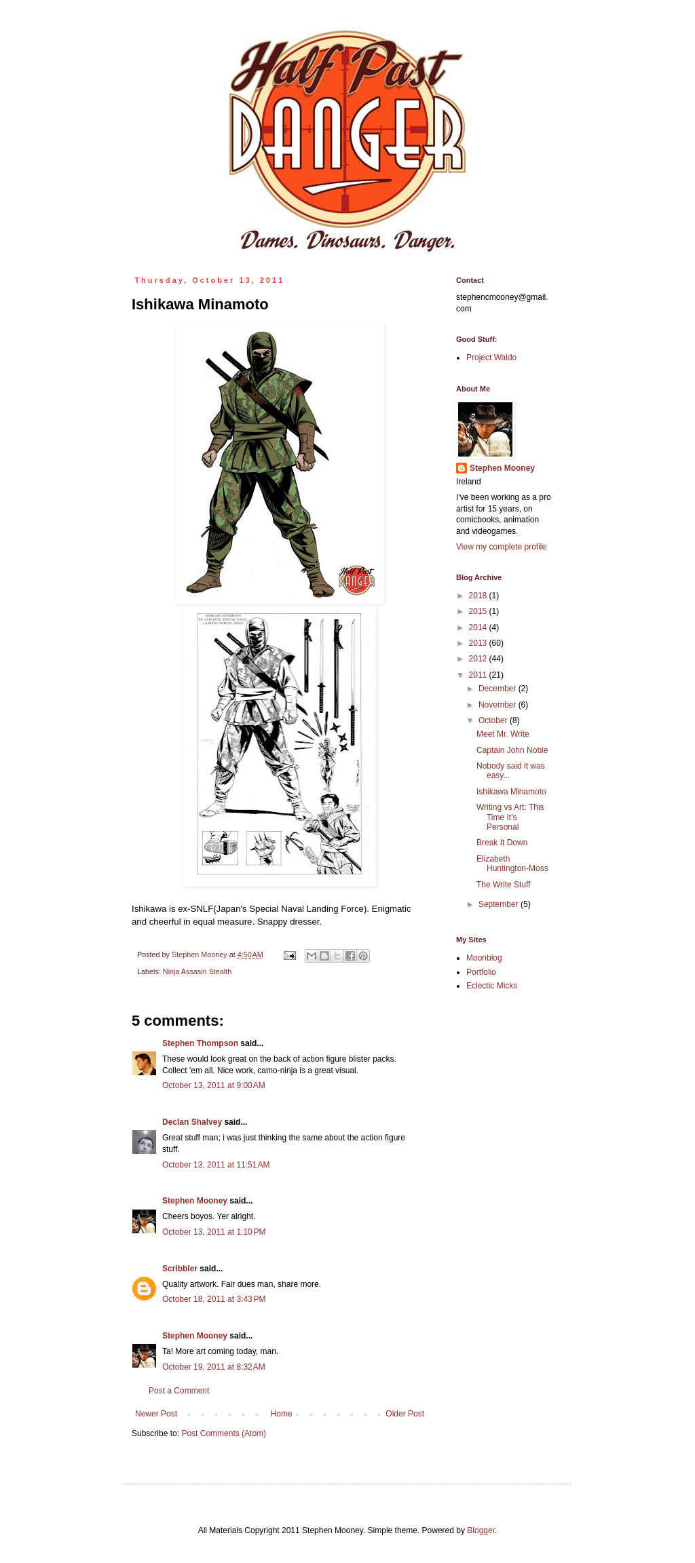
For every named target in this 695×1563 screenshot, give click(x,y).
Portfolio (481, 972)
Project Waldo (491, 357)
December (498, 688)
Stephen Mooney (194, 1200)
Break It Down (501, 842)
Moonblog (484, 958)
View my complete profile (501, 547)
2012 (479, 658)
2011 (479, 675)
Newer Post (156, 1414)
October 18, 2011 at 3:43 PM (213, 1299)
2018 (479, 595)
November (498, 705)
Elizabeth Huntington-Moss (512, 863)
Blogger (481, 1530)
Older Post (405, 1414)
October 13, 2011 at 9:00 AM (213, 1085)
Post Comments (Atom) (223, 1433)
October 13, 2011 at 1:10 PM (213, 1232)
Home (282, 1414)
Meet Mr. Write (502, 734)
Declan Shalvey (192, 1122)
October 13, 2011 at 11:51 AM (215, 1165)
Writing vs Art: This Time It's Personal (510, 817)
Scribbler (180, 1268)
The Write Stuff (503, 884)
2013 (479, 643)
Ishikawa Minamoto (511, 791)
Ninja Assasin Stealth (197, 971)
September (499, 904)
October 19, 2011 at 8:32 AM (213, 1367)
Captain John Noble (512, 750)
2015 (479, 611)
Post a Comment (179, 1390)
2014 (479, 627)
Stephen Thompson (200, 1043)
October (494, 720)
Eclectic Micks (491, 985)
